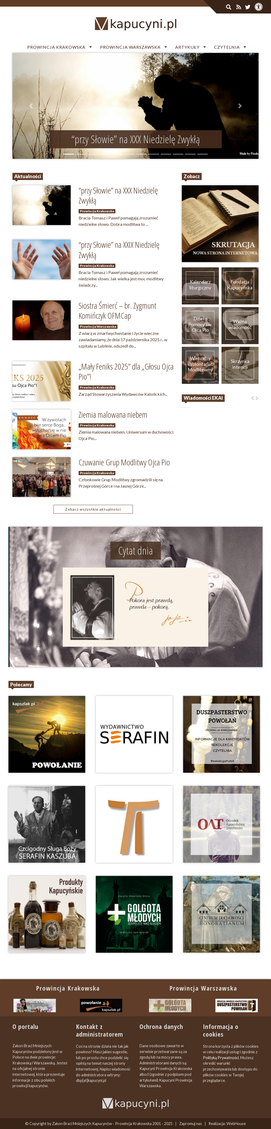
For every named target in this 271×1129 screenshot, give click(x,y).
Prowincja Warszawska (130, 47)
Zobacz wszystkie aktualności (93, 509)
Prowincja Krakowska (56, 47)
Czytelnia (227, 47)
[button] (30, 106)
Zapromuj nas (190, 1123)
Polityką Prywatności (221, 1057)
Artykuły (187, 47)
